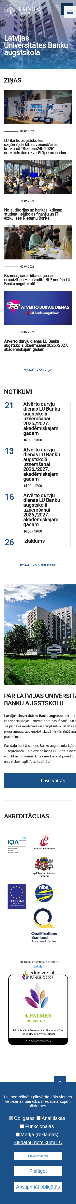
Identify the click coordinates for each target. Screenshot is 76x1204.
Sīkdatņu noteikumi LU (38, 1142)
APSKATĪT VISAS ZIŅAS (38, 370)
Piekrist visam (38, 1156)
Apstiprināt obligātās (38, 1187)
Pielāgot (38, 1171)
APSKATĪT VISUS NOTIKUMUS (38, 565)
